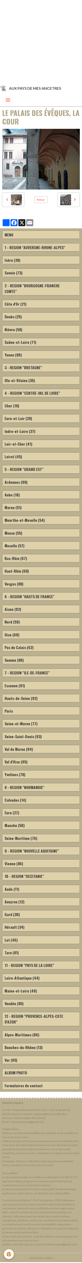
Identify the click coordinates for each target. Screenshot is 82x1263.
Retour (41, 199)
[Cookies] (9, 1254)
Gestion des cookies (41, 1258)
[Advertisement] (41, 41)
